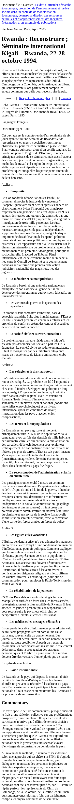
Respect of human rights (34, 98)
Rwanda (66, 98)
